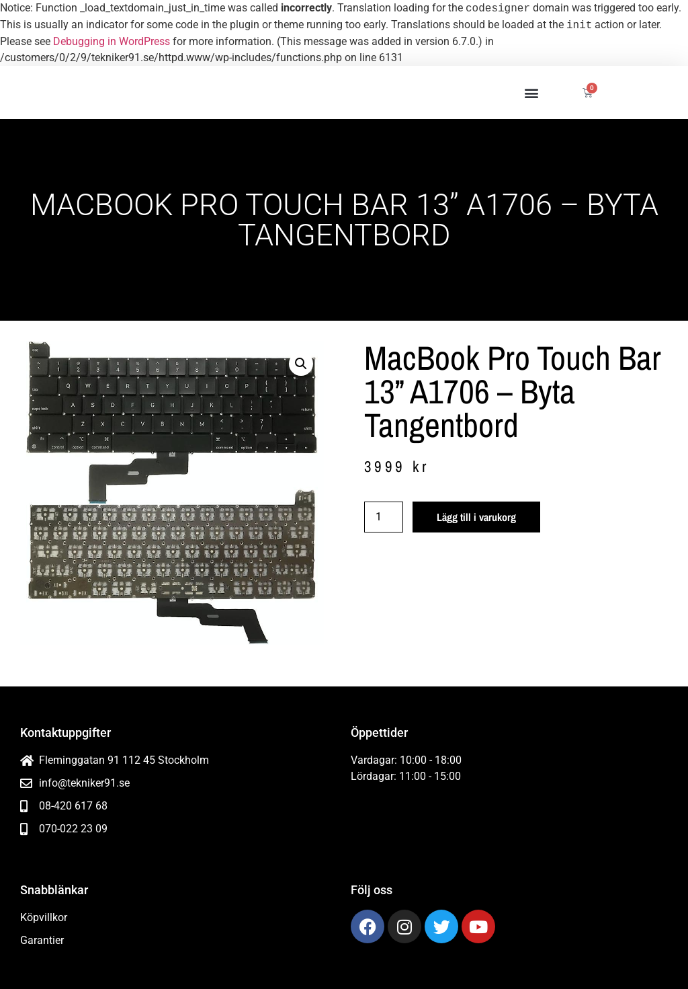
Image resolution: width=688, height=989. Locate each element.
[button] (531, 92)
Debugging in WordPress (111, 41)
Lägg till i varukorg (476, 517)
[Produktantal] (383, 517)
